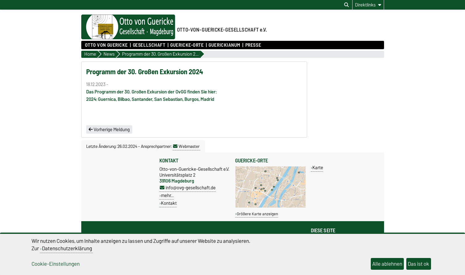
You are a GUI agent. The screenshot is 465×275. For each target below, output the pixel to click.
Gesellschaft (149, 45)
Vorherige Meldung (109, 129)
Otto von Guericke (106, 45)
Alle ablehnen (387, 264)
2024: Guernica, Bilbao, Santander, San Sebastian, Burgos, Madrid (150, 99)
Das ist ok (418, 264)
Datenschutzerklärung (67, 248)
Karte (317, 167)
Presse (253, 45)
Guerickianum (224, 45)
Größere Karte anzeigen (257, 214)
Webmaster (186, 146)
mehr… (167, 195)
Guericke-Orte (187, 45)
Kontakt (169, 203)
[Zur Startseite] (128, 37)
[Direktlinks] (368, 5)
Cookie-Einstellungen (56, 264)
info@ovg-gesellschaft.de (188, 187)
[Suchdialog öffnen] (346, 5)
